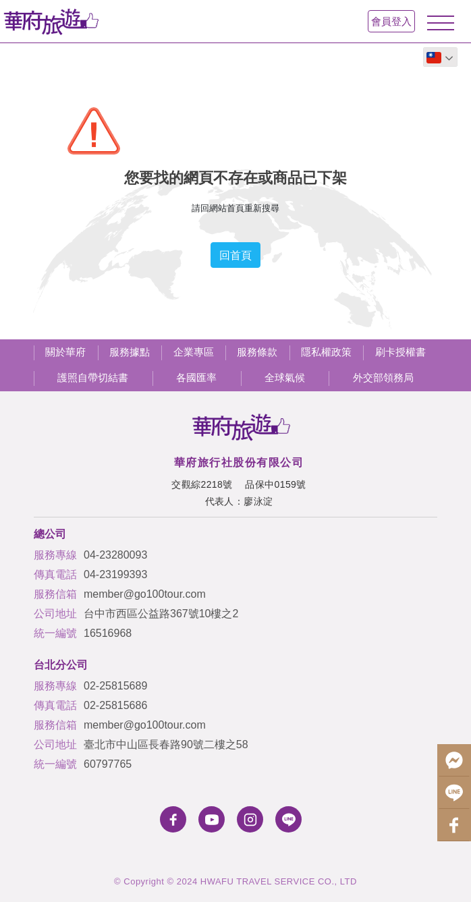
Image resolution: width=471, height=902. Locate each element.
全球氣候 (285, 377)
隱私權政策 (326, 352)
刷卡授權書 (400, 352)
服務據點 (129, 352)
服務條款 (257, 352)
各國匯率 (196, 377)
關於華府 (65, 352)
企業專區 (193, 352)
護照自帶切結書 (92, 377)
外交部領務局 (383, 377)
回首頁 (235, 255)
